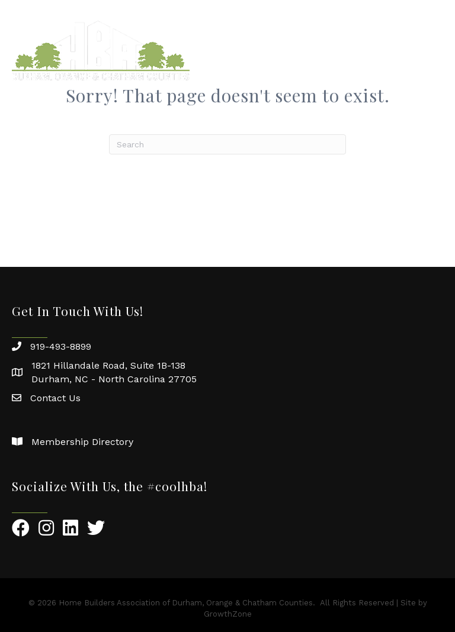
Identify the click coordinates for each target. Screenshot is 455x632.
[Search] (227, 144)
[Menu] (428, 50)
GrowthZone (228, 614)
